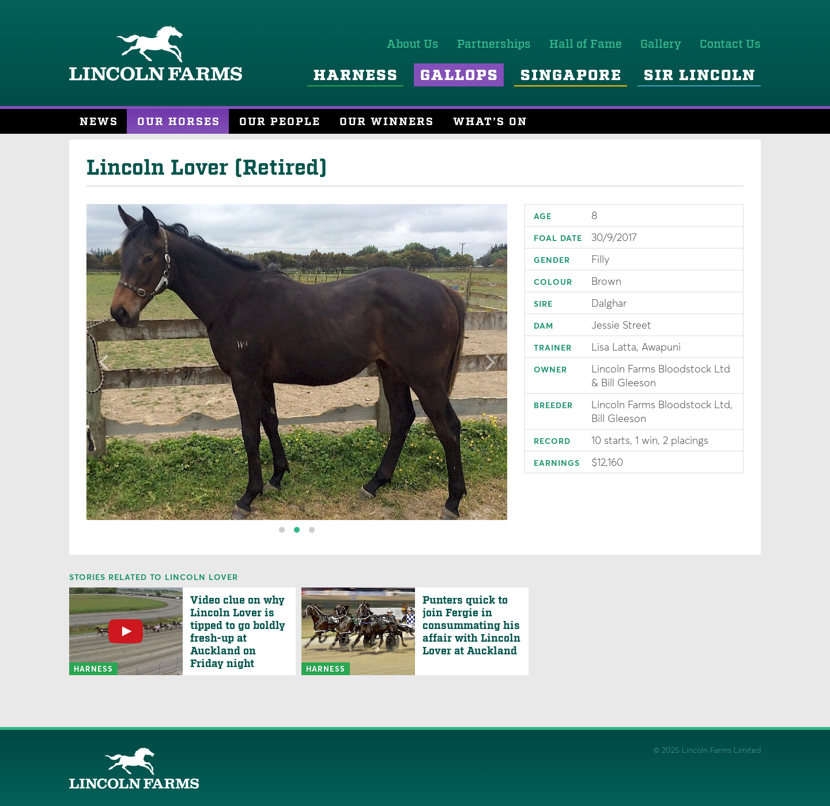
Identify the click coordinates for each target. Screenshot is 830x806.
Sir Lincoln (700, 76)
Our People (279, 122)
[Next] (488, 362)
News (99, 122)
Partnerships (494, 44)
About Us (413, 44)
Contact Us (730, 44)
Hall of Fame (585, 44)
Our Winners (386, 122)
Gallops (459, 76)
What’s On (490, 122)
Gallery (660, 44)
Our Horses (178, 122)
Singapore (571, 76)
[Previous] (105, 362)
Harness (356, 76)
